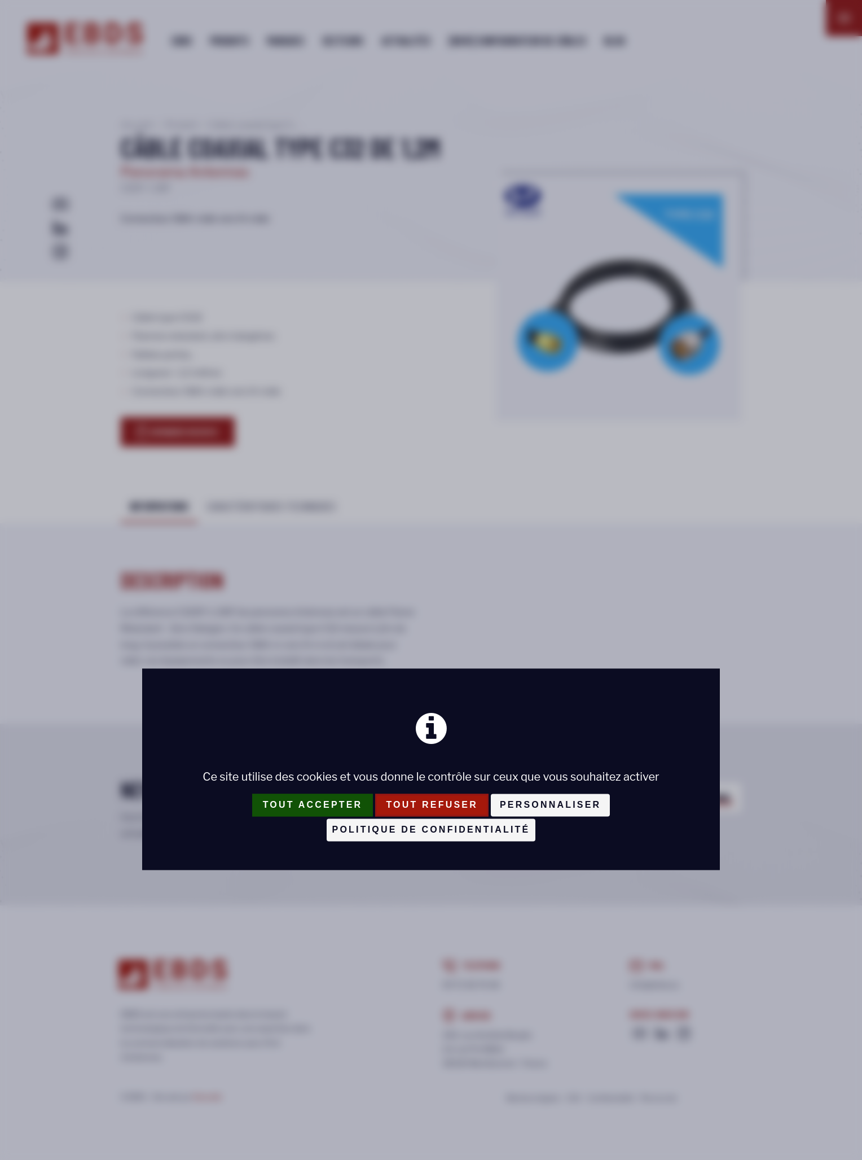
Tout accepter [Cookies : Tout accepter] (313, 804)
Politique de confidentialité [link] (431, 829)
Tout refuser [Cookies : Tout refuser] (432, 804)
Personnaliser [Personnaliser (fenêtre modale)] (550, 804)
